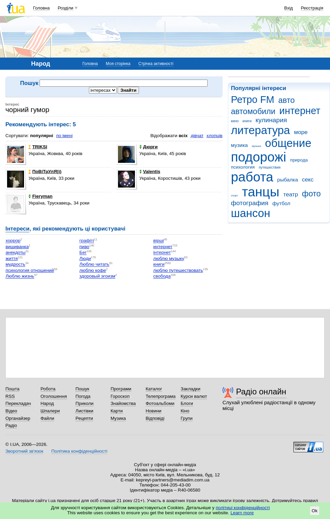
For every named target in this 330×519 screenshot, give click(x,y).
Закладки (190, 388)
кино (235, 121)
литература (260, 130)
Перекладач (18, 403)
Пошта (12, 388)
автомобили (253, 111)
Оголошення (54, 396)
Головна (41, 7)
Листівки (84, 410)
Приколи (84, 403)
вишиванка (16, 246)
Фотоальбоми (160, 403)
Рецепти (84, 418)
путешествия (269, 167)
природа (299, 160)
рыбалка (287, 179)
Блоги (187, 403)
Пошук (82, 388)
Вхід (288, 7)
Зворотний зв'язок (24, 451)
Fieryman (40, 196)
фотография (249, 203)
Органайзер (17, 418)
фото (311, 193)
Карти (117, 410)
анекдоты (15, 252)
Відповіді (155, 418)
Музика (118, 418)
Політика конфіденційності (79, 451)
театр (290, 194)
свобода (161, 276)
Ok (314, 510)
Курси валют (194, 396)
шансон (250, 213)
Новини (154, 410)
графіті (86, 240)
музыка (256, 146)
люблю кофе (92, 270)
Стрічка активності (155, 63)
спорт (234, 195)
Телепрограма (161, 396)
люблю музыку (168, 258)
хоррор (12, 240)
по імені (64, 135)
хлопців (214, 135)
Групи (186, 418)
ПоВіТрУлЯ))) (44, 171)
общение (288, 143)
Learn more (242, 512)
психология (243, 167)
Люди (85, 258)
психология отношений (29, 270)
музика (239, 145)
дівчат (197, 135)
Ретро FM (252, 99)
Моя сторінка (118, 63)
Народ (47, 403)
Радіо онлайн (261, 391)
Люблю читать (94, 264)
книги (247, 121)
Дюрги (148, 146)
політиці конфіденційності (243, 507)
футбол (281, 203)
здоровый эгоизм (97, 276)
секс (307, 179)
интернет (299, 110)
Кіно (185, 410)
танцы (261, 192)
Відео (11, 410)
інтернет (162, 252)
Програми (121, 388)
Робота (48, 388)
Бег (83, 252)
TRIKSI (37, 146)
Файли (47, 418)
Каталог (154, 388)
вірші (158, 240)
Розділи (65, 7)
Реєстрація (312, 7)
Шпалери (50, 410)
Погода (82, 396)
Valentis (149, 171)
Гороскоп (120, 396)
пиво (84, 246)
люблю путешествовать (178, 270)
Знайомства (123, 403)
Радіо (11, 425)
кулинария (271, 120)
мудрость (15, 264)
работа (252, 177)
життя (11, 258)
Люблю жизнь (19, 276)
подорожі (258, 157)
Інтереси (17, 228)
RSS (10, 396)
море (300, 132)
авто (286, 100)
